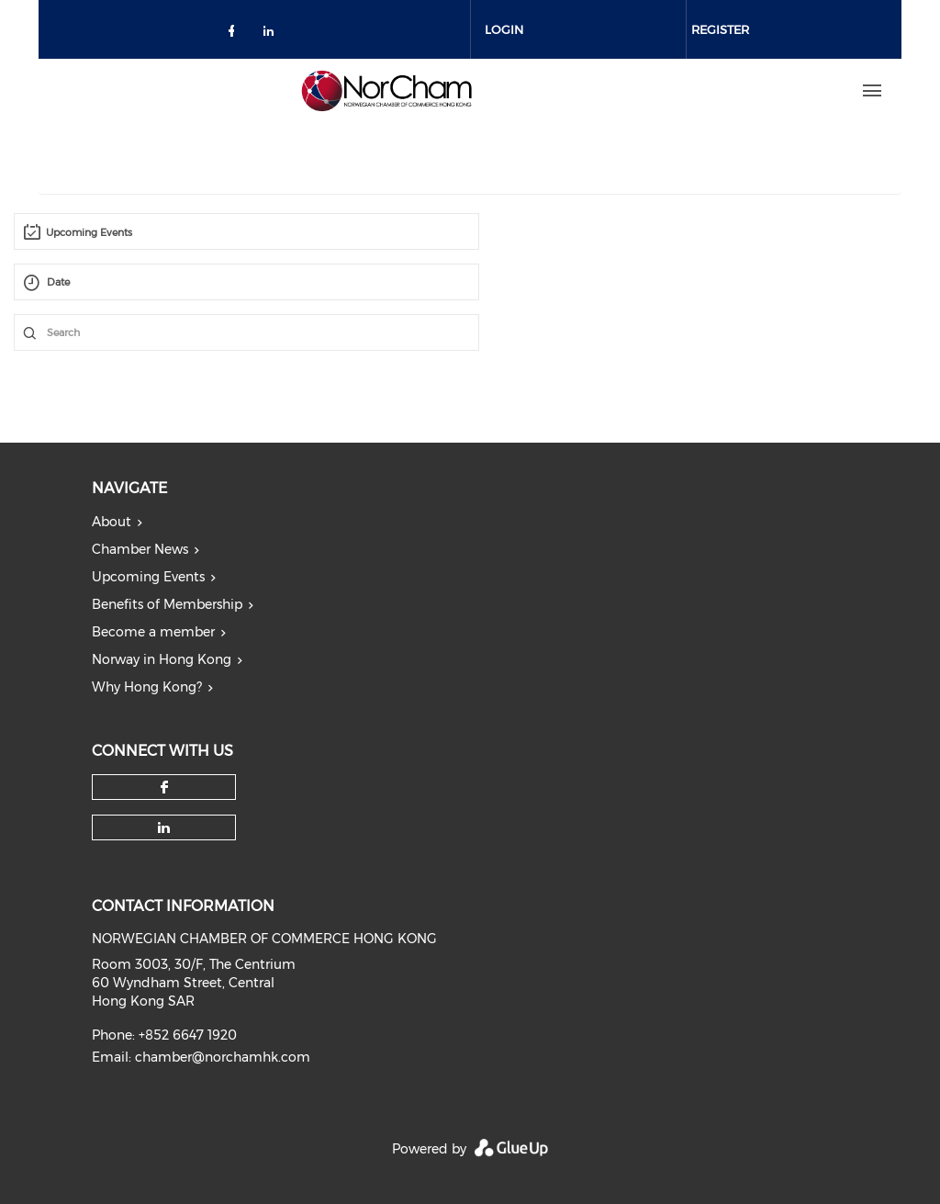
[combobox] (246, 231)
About (111, 521)
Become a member (153, 632)
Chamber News (140, 549)
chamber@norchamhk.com (222, 1057)
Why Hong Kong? (147, 687)
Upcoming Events (148, 576)
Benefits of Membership (167, 604)
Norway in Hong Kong (161, 659)
